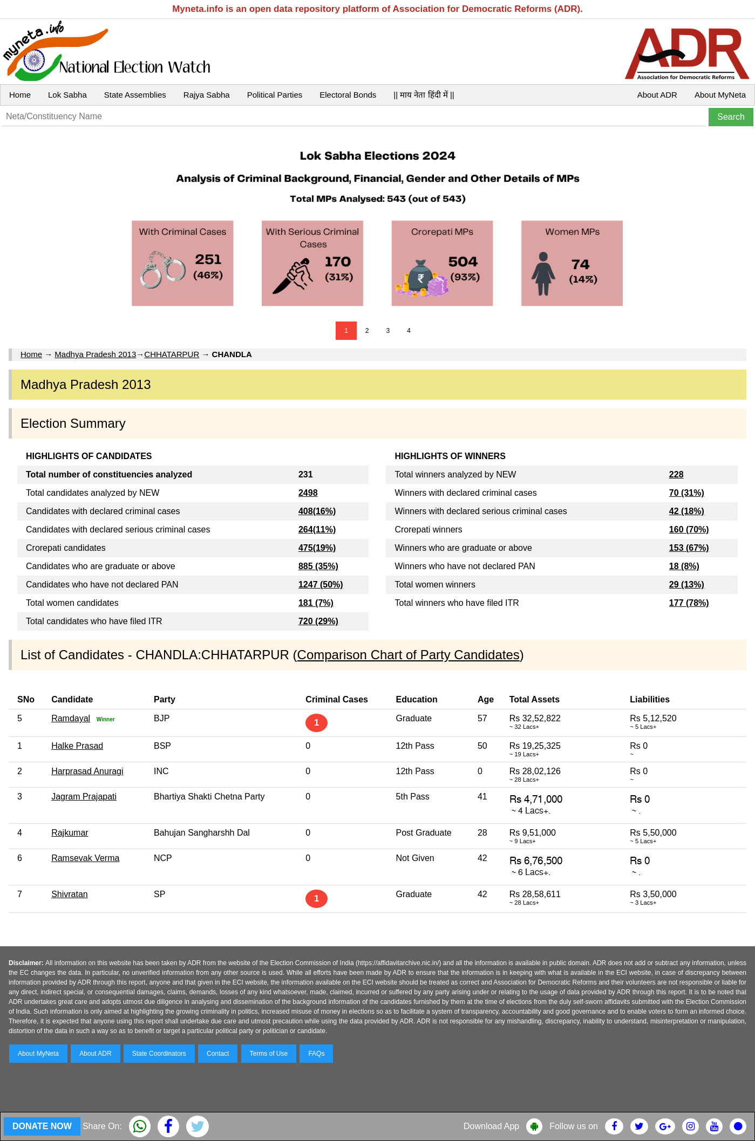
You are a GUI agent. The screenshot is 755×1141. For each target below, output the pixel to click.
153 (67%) (689, 547)
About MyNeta (720, 94)
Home (20, 94)
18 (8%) (684, 566)
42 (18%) (686, 511)
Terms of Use (269, 1053)
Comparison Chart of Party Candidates (408, 654)
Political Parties (275, 94)
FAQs (316, 1053)
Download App (491, 1126)
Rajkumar (69, 832)
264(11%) (317, 529)
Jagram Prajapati (84, 796)
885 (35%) (318, 566)
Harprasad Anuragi (87, 771)
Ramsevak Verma (85, 858)
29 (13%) (686, 584)
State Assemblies (135, 94)
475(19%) (317, 547)
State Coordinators (159, 1053)
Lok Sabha (67, 94)
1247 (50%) (320, 584)
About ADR (657, 94)
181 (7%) (316, 602)
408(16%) (317, 511)
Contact (218, 1053)
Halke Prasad (77, 745)
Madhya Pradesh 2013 (95, 354)
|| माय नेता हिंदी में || (423, 94)
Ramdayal (70, 718)
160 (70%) (689, 529)
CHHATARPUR (171, 354)
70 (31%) (686, 492)
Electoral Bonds (347, 94)
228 (676, 474)
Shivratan (69, 894)
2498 (308, 492)
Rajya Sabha (206, 94)
